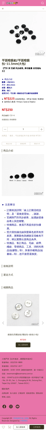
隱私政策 (39, 393)
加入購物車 (20, 427)
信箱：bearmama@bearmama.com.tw (17, 374)
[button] (42, 322)
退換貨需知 (30, 393)
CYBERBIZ (24, 421)
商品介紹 (9, 144)
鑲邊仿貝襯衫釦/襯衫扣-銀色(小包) (23, 334)
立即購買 (36, 427)
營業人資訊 (6, 397)
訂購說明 (21, 393)
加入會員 (13, 393)
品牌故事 (5, 393)
